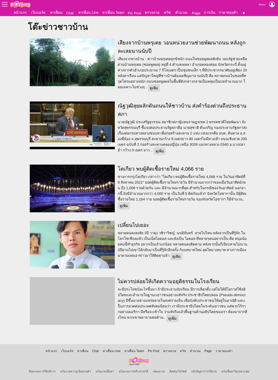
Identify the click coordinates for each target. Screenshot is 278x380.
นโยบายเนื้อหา (105, 371)
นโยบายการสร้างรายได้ (133, 371)
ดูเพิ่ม (154, 88)
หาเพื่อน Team (113, 12)
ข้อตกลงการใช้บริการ (42, 371)
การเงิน (209, 12)
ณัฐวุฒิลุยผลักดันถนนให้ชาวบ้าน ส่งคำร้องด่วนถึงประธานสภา (182, 110)
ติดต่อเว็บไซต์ (178, 371)
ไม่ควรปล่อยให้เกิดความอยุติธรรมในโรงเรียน (168, 281)
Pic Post (134, 13)
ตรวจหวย (152, 12)
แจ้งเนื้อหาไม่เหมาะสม (235, 371)
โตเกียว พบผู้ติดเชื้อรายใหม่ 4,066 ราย (161, 169)
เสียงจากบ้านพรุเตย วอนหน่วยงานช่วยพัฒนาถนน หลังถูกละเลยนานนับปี (182, 47)
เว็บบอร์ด (38, 12)
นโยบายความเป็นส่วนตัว (75, 371)
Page (196, 13)
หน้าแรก (20, 12)
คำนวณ (181, 12)
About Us (159, 371)
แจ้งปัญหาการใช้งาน (204, 371)
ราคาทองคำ (228, 12)
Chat (70, 13)
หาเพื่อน (56, 12)
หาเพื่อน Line (88, 12)
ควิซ (167, 12)
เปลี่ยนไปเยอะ (133, 225)
